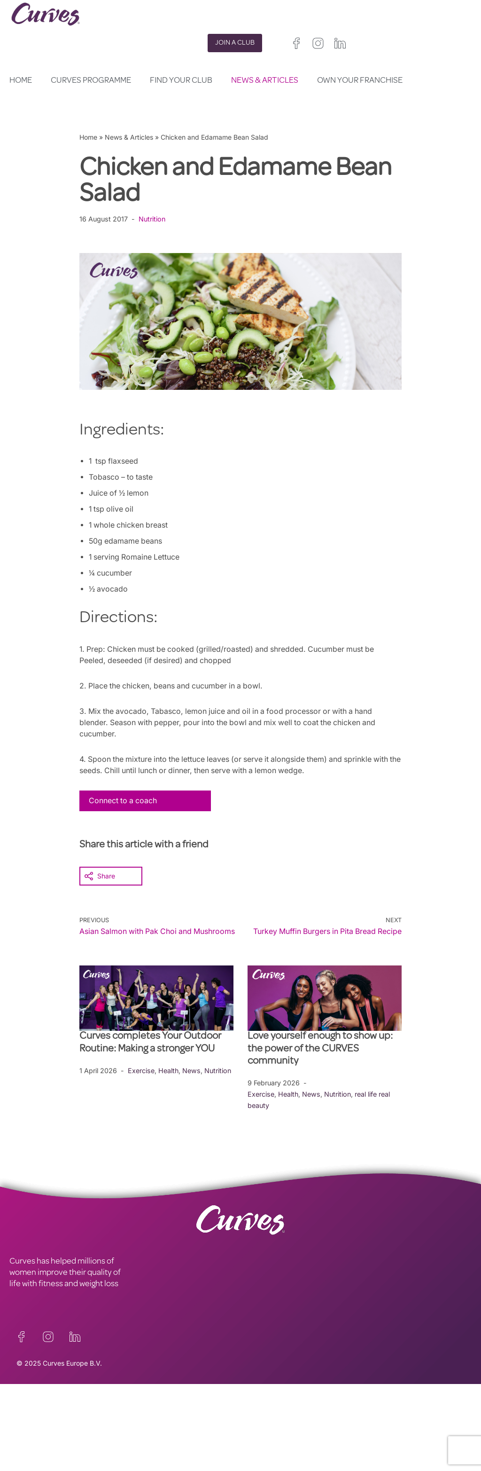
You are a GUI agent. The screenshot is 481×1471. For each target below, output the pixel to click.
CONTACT (27, 1413)
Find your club (181, 81)
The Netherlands (265, 1465)
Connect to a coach (123, 800)
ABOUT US (28, 1436)
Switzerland (258, 1454)
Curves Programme (91, 81)
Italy (320, 1443)
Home (20, 81)
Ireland (305, 1431)
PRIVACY (140, 1413)
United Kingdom (264, 1431)
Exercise (141, 1081)
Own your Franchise (360, 81)
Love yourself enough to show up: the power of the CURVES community (320, 1060)
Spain (298, 1443)
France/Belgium (264, 1443)
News (192, 1081)
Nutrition (153, 219)
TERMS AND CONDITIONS (171, 1425)
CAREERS (26, 1425)
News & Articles (264, 81)
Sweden (295, 1454)
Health (168, 1081)
